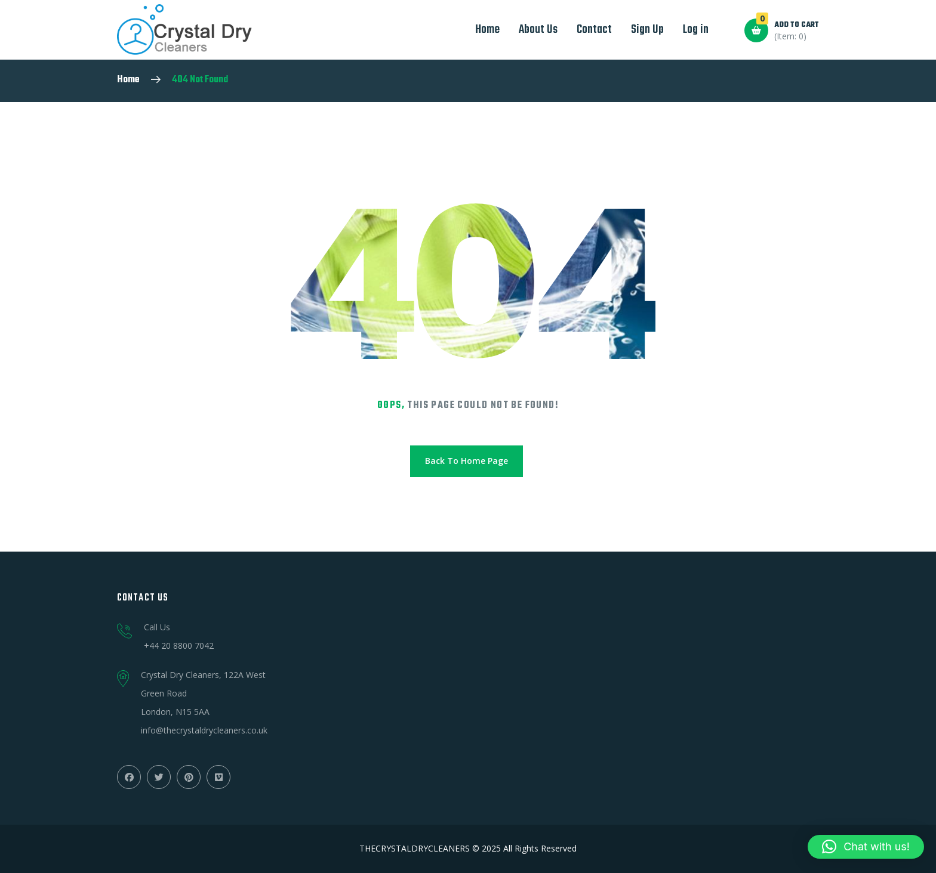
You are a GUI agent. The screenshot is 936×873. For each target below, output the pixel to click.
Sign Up (647, 29)
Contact (594, 29)
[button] (866, 847)
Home (487, 29)
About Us (538, 29)
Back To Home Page (466, 460)
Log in (696, 29)
